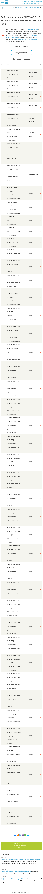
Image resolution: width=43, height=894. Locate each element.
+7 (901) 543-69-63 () (30, 3)
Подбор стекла (21, 53)
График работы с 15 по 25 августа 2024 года (14, 879)
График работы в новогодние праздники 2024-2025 (16, 871)
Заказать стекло (21, 46)
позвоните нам (33, 29)
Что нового (6, 854)
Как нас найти (20, 844)
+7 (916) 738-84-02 (32, 1)
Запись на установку (21, 59)
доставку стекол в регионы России (27, 39)
